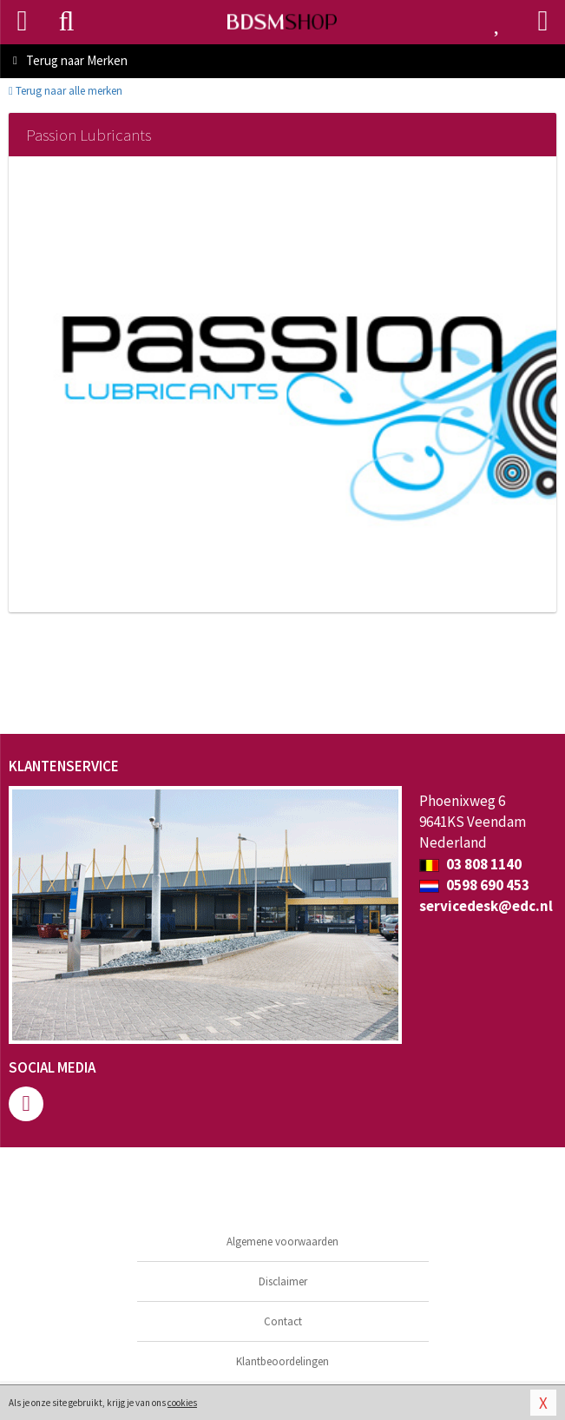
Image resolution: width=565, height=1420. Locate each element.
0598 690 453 (474, 885)
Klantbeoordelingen (282, 1361)
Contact (283, 1321)
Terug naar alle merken (65, 90)
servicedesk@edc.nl (486, 905)
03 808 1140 (470, 864)
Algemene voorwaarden (282, 1241)
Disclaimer (283, 1281)
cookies (182, 1403)
